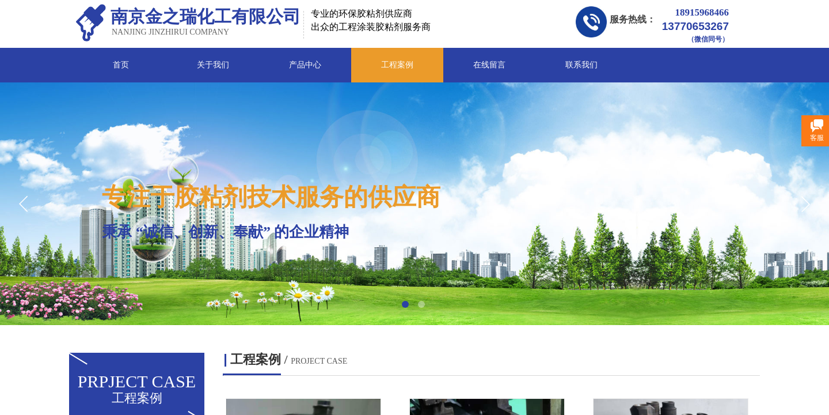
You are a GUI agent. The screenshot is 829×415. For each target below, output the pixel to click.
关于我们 (213, 65)
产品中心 (305, 65)
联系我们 (581, 65)
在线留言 (489, 65)
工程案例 (397, 65)
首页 (121, 65)
